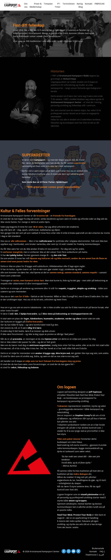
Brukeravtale (98, 548)
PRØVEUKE (99, 3)
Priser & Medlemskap (36, 5)
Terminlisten (69, 3)
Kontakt (88, 3)
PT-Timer (57, 5)
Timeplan (48, 3)
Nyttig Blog (80, 5)
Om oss (25, 5)
